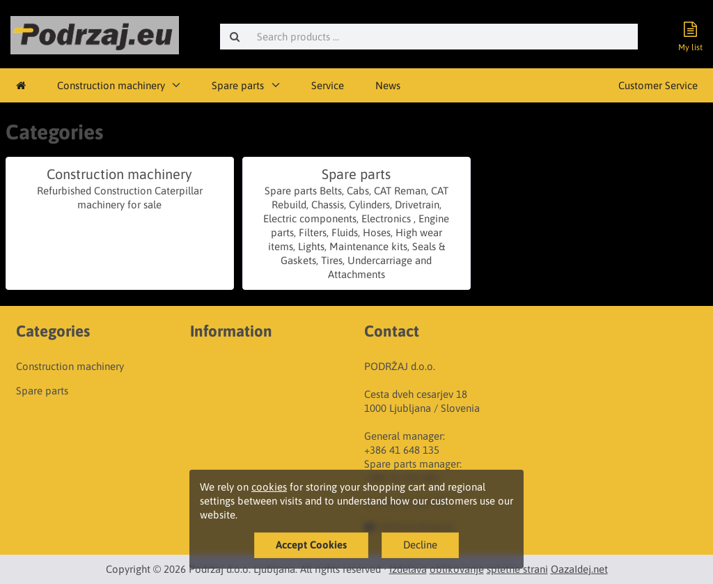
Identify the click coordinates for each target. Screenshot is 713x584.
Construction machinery (111, 85)
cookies (269, 487)
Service (327, 85)
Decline (420, 545)
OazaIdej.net (579, 569)
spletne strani (517, 569)
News (387, 85)
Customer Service (658, 85)
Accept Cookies (311, 545)
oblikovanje (457, 569)
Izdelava (408, 569)
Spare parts (238, 85)
